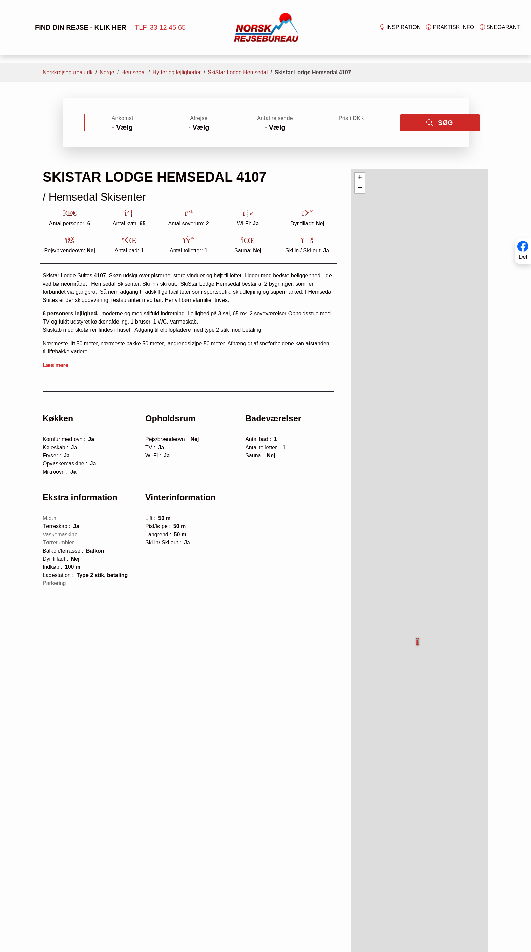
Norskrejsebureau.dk (68, 72)
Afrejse (198, 118)
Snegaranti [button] (501, 27)
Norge (107, 72)
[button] (418, 637)
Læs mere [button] (55, 365)
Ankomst (122, 118)
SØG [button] (439, 122)
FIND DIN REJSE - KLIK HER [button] (70, 27)
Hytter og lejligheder (177, 72)
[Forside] (266, 27)
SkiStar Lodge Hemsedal (238, 72)
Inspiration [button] (400, 27)
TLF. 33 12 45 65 (160, 27)
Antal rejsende (275, 118)
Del (523, 257)
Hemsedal (133, 72)
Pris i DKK (351, 118)
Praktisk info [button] (450, 27)
